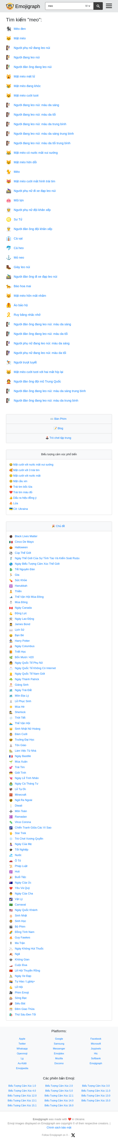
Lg (22, 1058)
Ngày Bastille (20, 756)
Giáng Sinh (18, 684)
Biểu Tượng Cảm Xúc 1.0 (22, 1086)
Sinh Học (17, 921)
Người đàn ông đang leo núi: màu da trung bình (42, 400)
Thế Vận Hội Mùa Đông (26, 596)
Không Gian (19, 959)
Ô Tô (15, 860)
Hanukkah (18, 585)
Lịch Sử (16, 629)
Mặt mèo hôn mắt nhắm (26, 295)
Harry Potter (19, 640)
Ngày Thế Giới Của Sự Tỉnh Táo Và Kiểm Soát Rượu (44, 558)
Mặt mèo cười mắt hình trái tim (30, 181)
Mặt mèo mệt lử (20, 76)
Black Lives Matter (23, 536)
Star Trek (17, 833)
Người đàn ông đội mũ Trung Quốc (33, 381)
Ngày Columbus (21, 646)
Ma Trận (17, 943)
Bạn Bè (16, 635)
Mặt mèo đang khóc (23, 86)
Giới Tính (17, 772)
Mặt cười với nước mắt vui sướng (31, 464)
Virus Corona (20, 822)
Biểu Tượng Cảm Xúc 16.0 (59, 1105)
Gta (14, 574)
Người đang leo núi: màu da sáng (32, 105)
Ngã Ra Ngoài (20, 800)
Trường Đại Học (21, 739)
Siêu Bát (17, 1003)
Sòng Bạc (18, 997)
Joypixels (96, 1048)
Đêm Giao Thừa (21, 1009)
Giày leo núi (18, 267)
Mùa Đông (18, 602)
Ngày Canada (20, 607)
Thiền (15, 591)
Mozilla (59, 1058)
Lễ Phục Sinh (20, 701)
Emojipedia (22, 1068)
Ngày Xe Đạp (20, 975)
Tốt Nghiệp (18, 849)
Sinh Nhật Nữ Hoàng (24, 728)
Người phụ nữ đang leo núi (28, 48)
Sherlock (17, 712)
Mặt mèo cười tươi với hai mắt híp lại (34, 372)
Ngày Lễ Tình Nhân (24, 778)
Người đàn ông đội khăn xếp (29, 229)
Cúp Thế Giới (20, 552)
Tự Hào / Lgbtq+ (22, 981)
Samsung (59, 1043)
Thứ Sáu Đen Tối (22, 1014)
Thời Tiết (17, 717)
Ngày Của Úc (20, 882)
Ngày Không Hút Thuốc (26, 948)
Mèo (13, 171)
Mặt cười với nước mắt (25, 475)
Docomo (59, 1063)
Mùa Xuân (18, 761)
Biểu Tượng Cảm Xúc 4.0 (22, 1090)
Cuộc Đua (18, 965)
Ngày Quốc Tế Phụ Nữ (26, 662)
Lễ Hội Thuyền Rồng (24, 970)
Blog (59, 428)
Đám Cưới (18, 734)
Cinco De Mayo (21, 541)
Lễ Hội (16, 987)
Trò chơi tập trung (59, 437)
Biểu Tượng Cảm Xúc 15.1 (22, 1105)
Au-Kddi (22, 1063)
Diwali (15, 805)
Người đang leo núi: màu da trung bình (36, 124)
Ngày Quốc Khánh (23, 910)
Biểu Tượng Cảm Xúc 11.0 (95, 1090)
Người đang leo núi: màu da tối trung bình (38, 143)
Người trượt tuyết (21, 362)
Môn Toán (18, 811)
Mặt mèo (16, 38)
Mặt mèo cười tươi (22, 95)
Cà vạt (14, 238)
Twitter (22, 1043)
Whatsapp (22, 1048)
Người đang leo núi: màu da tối (31, 114)
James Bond (19, 624)
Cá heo (15, 248)
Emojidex (59, 1053)
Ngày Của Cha (21, 893)
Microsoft (96, 1043)
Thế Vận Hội (19, 723)
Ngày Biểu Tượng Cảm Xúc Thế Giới (34, 563)
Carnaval (17, 904)
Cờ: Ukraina (18, 508)
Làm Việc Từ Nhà (22, 750)
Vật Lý (16, 899)
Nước (15, 855)
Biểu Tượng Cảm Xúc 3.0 (96, 1086)
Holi (14, 871)
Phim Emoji (19, 992)
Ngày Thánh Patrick (24, 679)
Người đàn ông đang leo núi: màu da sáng (38, 324)
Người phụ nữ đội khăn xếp (28, 210)
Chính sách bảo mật (59, 1127)
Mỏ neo (15, 257)
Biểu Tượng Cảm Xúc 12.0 (22, 1095)
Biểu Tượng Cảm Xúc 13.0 (95, 1095)
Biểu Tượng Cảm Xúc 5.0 (59, 1090)
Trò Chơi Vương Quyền (26, 838)
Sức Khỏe (18, 580)
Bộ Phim (17, 926)
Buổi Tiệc (17, 877)
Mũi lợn (15, 200)
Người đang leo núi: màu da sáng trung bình (40, 133)
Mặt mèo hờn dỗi (21, 162)
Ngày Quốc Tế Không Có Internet (32, 668)
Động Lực (18, 613)
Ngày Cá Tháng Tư (23, 783)
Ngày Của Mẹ (20, 844)
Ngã (14, 954)
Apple (22, 1038)
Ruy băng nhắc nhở (23, 314)
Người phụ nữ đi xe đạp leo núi (31, 190)
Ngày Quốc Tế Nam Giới (27, 673)
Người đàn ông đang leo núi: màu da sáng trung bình (46, 391)
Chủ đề (59, 526)
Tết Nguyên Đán (22, 569)
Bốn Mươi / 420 (21, 657)
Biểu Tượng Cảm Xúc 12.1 (59, 1095)
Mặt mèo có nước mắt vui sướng (32, 152)
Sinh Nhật (18, 915)
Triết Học (17, 651)
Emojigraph (27, 6)
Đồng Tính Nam (21, 932)
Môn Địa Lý (19, 695)
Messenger (59, 1048)
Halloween (18, 547)
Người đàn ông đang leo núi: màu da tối (37, 333)
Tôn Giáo (17, 745)
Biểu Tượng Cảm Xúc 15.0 (95, 1100)
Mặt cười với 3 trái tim (24, 470)
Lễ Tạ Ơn (17, 789)
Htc (96, 1053)
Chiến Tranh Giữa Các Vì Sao (30, 827)
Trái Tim (17, 767)
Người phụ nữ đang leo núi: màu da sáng (37, 343)
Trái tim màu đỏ (20, 492)
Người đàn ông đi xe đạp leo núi (31, 276)
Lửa (13, 503)
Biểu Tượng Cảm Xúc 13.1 (22, 1100)
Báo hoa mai (18, 286)
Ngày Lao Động (21, 618)
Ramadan (18, 816)
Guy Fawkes (19, 937)
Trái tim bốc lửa (20, 486)
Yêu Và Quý (19, 888)
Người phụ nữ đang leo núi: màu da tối (36, 353)
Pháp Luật (18, 866)
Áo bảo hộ (17, 305)
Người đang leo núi (23, 57)
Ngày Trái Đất (20, 690)
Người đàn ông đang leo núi (29, 67)
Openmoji (22, 1053)
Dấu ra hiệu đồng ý (23, 497)
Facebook (95, 1038)
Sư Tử (14, 219)
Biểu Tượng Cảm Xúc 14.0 (59, 1100)
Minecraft (17, 794)
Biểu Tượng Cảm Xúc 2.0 (59, 1086)
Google (59, 1038)
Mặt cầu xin (18, 481)
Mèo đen (16, 28)
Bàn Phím (58, 418)
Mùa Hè (16, 706)
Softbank (96, 1058)
